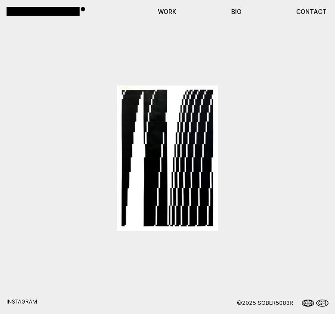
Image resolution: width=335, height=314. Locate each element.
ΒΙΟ (236, 11)
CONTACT (311, 11)
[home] (46, 11)
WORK (167, 11)
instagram (22, 301)
